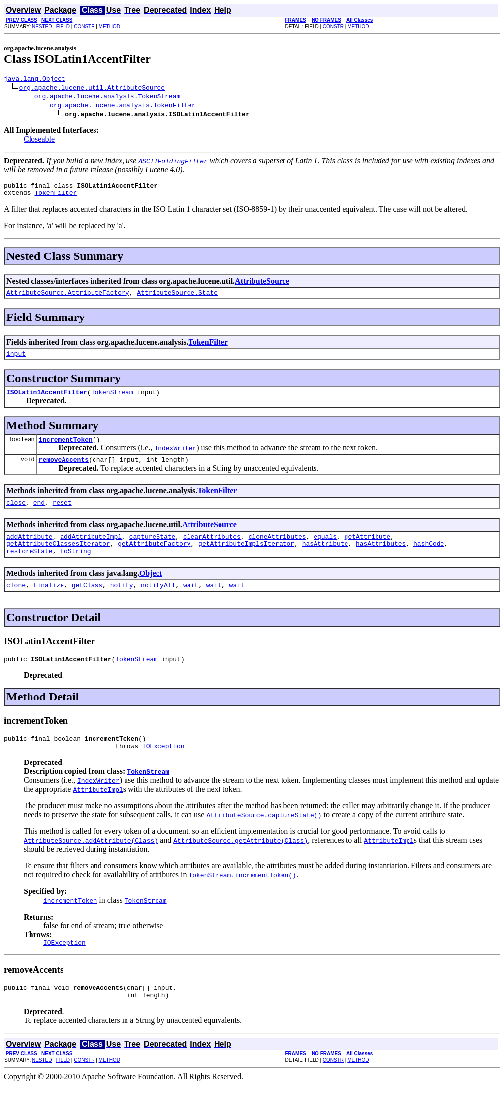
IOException (163, 769)
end (39, 515)
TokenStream (112, 400)
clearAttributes (212, 550)
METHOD (109, 26)
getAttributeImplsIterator (246, 559)
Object (150, 591)
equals (325, 550)
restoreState (29, 568)
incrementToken (66, 449)
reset (62, 515)
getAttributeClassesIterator (58, 559)
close (16, 515)
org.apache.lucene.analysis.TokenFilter (122, 106)
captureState (152, 550)
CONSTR (84, 26)
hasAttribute (325, 559)
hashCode (428, 559)
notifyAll (158, 604)
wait (190, 604)
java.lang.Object (34, 79)
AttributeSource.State (177, 298)
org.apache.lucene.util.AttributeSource (92, 88)
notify (121, 604)
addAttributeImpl (91, 550)
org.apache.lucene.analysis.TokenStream (107, 97)
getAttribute (368, 550)
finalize (48, 604)
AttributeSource (262, 285)
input (16, 360)
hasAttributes (381, 559)
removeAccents (64, 471)
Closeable (39, 140)
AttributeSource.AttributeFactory (67, 298)
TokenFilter (55, 196)
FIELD (63, 26)
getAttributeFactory (154, 559)
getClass (87, 604)
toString (75, 568)
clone (16, 604)
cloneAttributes (277, 550)
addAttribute (29, 550)
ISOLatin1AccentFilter (46, 400)
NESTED (42, 26)
